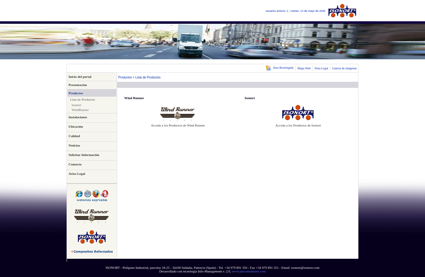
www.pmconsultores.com (249, 271)
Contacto (75, 164)
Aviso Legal (77, 173)
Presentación (78, 85)
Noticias (74, 145)
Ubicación (76, 126)
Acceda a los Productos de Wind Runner (178, 125)
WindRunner (80, 110)
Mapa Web (303, 68)
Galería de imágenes (344, 68)
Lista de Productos (82, 99)
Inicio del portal (80, 76)
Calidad (74, 136)
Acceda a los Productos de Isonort (298, 125)
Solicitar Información (84, 155)
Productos (76, 93)
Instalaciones (78, 117)
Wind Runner (134, 98)
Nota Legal (321, 68)
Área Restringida (279, 67)
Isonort (76, 105)
